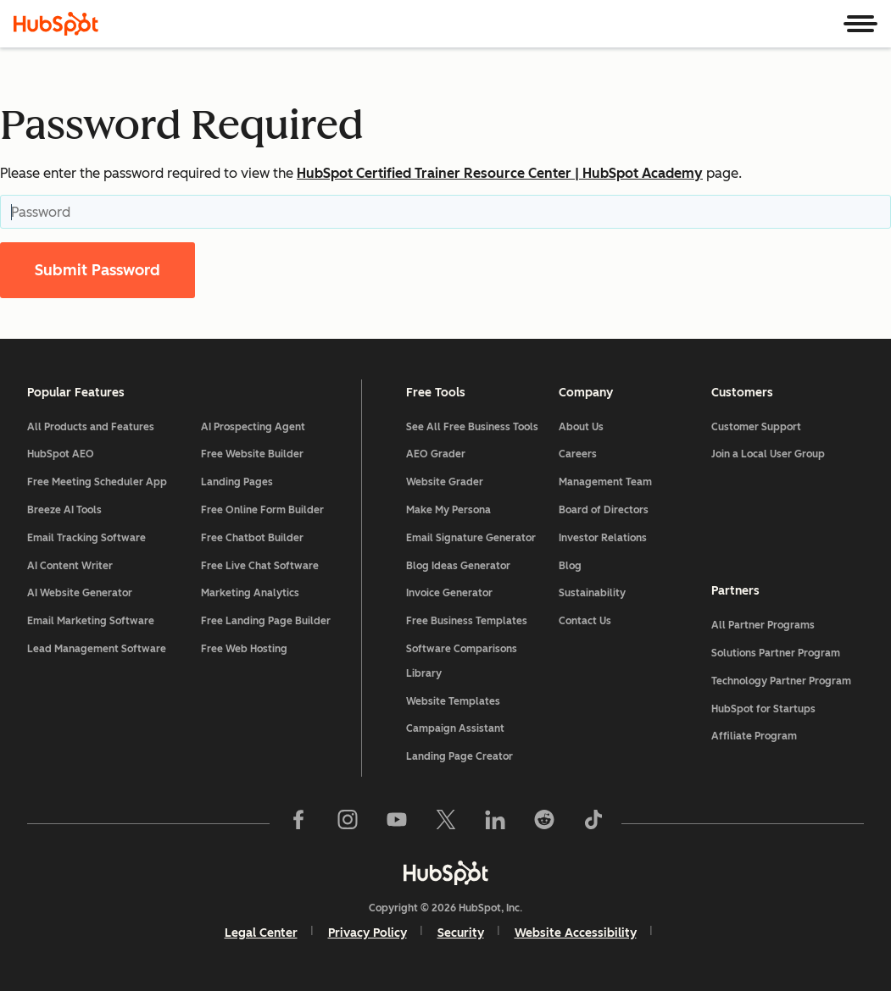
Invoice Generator (449, 593)
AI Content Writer (70, 566)
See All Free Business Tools (472, 427)
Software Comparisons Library (461, 661)
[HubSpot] (56, 23)
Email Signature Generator (471, 538)
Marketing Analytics (250, 593)
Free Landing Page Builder (266, 621)
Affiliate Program (754, 736)
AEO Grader (435, 454)
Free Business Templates (466, 621)
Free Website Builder (252, 454)
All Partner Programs (763, 625)
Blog (570, 566)
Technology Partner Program (781, 681)
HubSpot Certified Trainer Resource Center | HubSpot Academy (500, 173)
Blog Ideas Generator (458, 566)
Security (460, 933)
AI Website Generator (79, 593)
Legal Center (261, 933)
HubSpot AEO (60, 454)
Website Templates (453, 701)
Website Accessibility (576, 933)
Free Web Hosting (244, 649)
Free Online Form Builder (262, 510)
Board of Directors (604, 510)
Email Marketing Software (90, 621)
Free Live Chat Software (260, 566)
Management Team (605, 482)
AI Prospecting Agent (253, 427)
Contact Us (585, 621)
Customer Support (756, 427)
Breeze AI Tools (64, 510)
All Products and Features (90, 427)
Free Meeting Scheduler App (97, 482)
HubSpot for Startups (763, 709)
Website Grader (444, 482)
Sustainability (592, 593)
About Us (581, 427)
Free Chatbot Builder (252, 538)
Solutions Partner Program (775, 653)
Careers (578, 454)
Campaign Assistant (455, 728)
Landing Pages (237, 482)
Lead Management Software (96, 649)
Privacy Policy (367, 933)
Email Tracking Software (86, 538)
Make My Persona (448, 510)
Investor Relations (603, 538)
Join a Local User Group (768, 454)
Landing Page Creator (459, 756)
